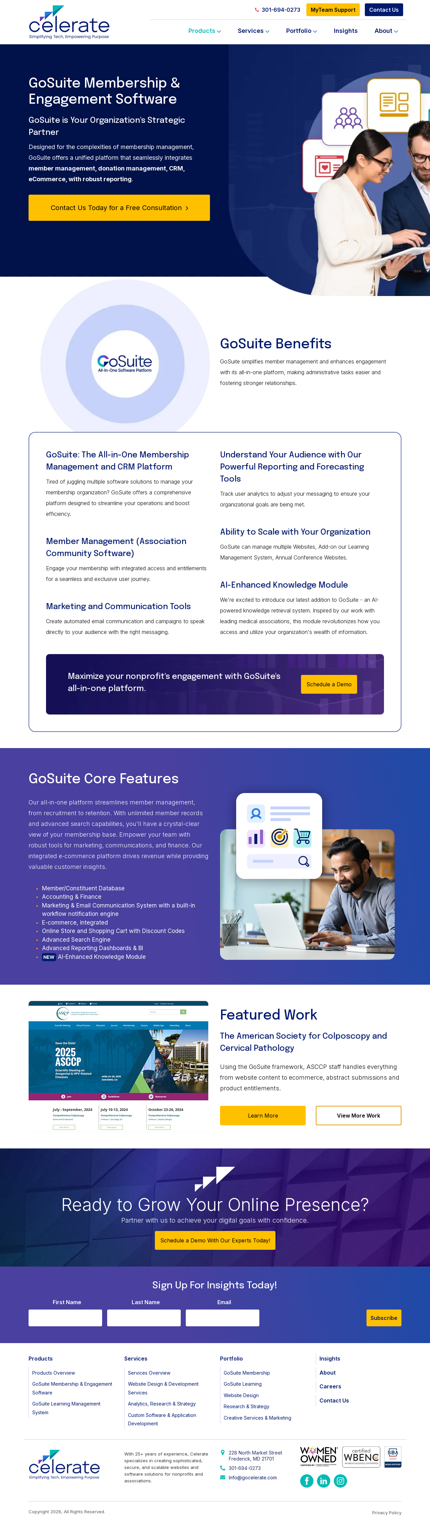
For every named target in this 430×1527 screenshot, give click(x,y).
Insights (346, 30)
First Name (67, 1302)
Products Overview (53, 1373)
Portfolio (298, 30)
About (383, 30)
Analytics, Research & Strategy (162, 1404)
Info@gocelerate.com (253, 1477)
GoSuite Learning (243, 1384)
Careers (330, 1386)
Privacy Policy (386, 1512)
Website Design (241, 1395)
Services (251, 30)
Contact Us (384, 9)
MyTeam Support (333, 9)
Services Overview (149, 1373)
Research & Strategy (246, 1406)
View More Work (358, 1115)
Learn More (263, 1115)
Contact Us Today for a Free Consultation (119, 208)
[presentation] (315, 1313)
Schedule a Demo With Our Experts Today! (215, 1240)
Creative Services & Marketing (257, 1418)
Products (201, 30)
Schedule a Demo (329, 684)
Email (224, 1302)
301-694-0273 (277, 9)
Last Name (146, 1302)
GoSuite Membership (247, 1373)
